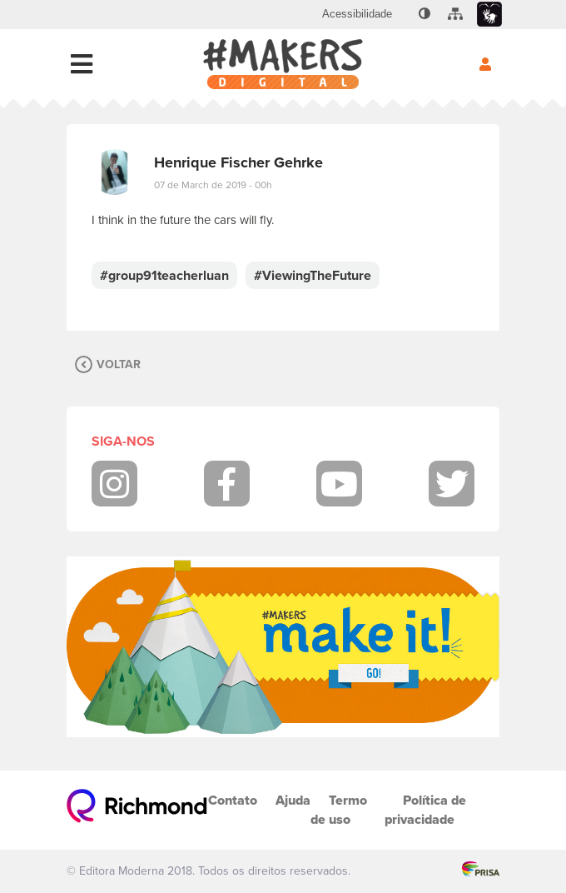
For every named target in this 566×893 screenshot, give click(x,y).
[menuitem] (357, 14)
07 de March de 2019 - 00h (213, 184)
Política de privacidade (425, 810)
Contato (232, 800)
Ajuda (293, 800)
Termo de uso (338, 810)
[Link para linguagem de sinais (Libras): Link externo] (489, 14)
